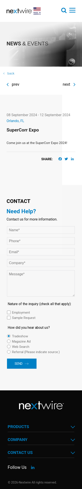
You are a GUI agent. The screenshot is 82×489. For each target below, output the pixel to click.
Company (18, 439)
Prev (13, 84)
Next (69, 84)
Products (18, 426)
